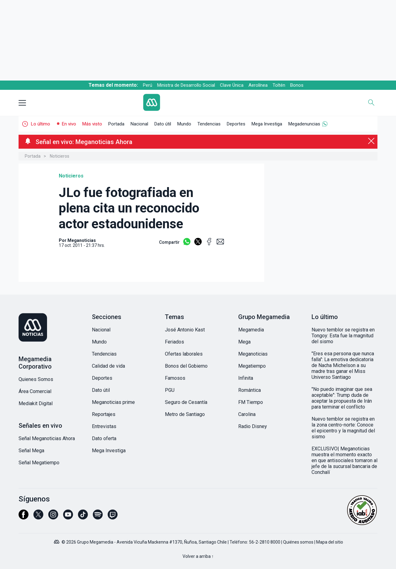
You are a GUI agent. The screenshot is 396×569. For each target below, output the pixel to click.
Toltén (279, 85)
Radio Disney (252, 426)
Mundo (184, 124)
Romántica (249, 390)
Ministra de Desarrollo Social (186, 85)
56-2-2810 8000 (264, 542)
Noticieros (59, 156)
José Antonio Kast (185, 330)
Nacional (139, 124)
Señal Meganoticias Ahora (47, 438)
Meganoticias (253, 354)
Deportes (236, 124)
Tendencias (209, 124)
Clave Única (231, 85)
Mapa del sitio (329, 542)
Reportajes (103, 414)
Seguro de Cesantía (186, 402)
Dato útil (162, 124)
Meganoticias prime (113, 402)
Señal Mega (31, 450)
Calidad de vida (108, 366)
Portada (116, 124)
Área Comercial (35, 391)
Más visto (92, 124)
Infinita (245, 378)
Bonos (296, 85)
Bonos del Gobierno (186, 366)
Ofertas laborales (184, 354)
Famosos (175, 378)
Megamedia (251, 330)
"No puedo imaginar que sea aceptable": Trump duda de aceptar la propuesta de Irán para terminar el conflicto (342, 398)
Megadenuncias (304, 124)
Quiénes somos (298, 542)
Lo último (40, 124)
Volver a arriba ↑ (198, 556)
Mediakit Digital (36, 403)
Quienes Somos (36, 379)
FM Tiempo (250, 402)
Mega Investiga (267, 124)
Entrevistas (104, 426)
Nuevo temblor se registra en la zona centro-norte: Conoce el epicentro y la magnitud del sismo (343, 428)
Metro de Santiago (185, 414)
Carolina (247, 414)
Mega (244, 342)
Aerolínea (258, 85)
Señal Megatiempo (39, 463)
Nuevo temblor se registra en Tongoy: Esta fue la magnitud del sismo (343, 335)
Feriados (174, 342)
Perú (147, 85)
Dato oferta (104, 438)
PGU (169, 390)
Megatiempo (252, 366)
